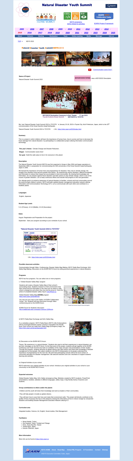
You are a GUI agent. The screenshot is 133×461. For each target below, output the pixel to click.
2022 (86, 33)
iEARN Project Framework (103, 23)
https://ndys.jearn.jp (42, 439)
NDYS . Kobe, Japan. (56, 453)
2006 (32, 29)
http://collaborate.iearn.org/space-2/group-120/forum (36, 309)
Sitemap (105, 450)
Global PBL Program (74, 450)
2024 (105, 33)
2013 (97, 29)
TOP (19, 41)
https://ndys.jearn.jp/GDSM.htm (29, 296)
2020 (68, 33)
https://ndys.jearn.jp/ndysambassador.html (32, 328)
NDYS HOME (46, 450)
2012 (88, 29)
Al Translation (88, 450)
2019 (58, 33)
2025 (113, 33)
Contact (97, 450)
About (54, 450)
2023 (95, 33)
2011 (78, 29)
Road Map (61, 450)
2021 (77, 33)
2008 (51, 29)
